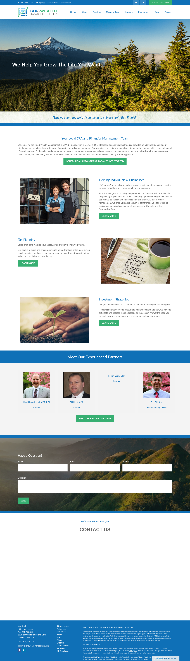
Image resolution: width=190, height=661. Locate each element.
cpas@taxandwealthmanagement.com (53, 3)
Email (72, 462)
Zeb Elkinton (156, 402)
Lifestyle (60, 643)
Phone (125, 462)
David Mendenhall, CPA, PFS (36, 402)
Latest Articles (63, 646)
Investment (61, 632)
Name (20, 462)
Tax (58, 637)
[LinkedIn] (136, 2)
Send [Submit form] (23, 501)
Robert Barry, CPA (116, 375)
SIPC (135, 651)
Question (22, 478)
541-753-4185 (25, 3)
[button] (72, 12)
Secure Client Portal (160, 3)
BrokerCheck (129, 627)
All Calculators (63, 651)
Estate (59, 634)
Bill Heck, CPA (76, 402)
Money (60, 640)
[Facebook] (143, 2)
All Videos (61, 648)
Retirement (61, 629)
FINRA (131, 651)
